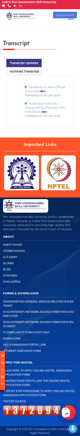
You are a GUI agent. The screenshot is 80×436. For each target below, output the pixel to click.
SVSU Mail (10, 275)
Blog (7, 269)
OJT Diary (10, 257)
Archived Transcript (24, 71)
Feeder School (14, 251)
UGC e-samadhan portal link (24, 345)
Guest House (12, 245)
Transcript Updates (24, 63)
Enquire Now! (65, 15)
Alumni (8, 263)
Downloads (12, 338)
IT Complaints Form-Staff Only (26, 332)
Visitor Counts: (15, 401)
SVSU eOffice (11, 281)
